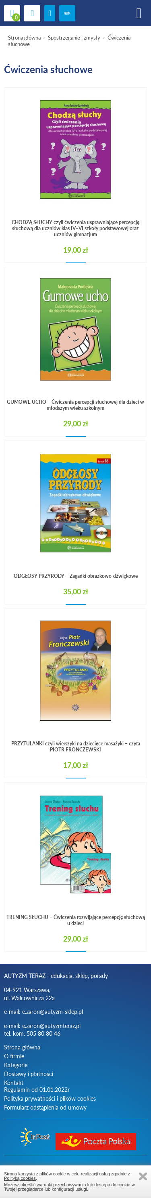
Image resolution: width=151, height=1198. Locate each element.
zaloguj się (49, 13)
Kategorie (15, 1065)
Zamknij (143, 1176)
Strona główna (24, 37)
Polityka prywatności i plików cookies (50, 1098)
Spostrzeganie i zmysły (74, 37)
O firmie (14, 1056)
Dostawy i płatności (28, 1073)
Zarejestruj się (67, 13)
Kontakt (13, 1082)
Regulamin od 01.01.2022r (37, 1089)
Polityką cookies (20, 1178)
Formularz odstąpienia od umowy (45, 1107)
